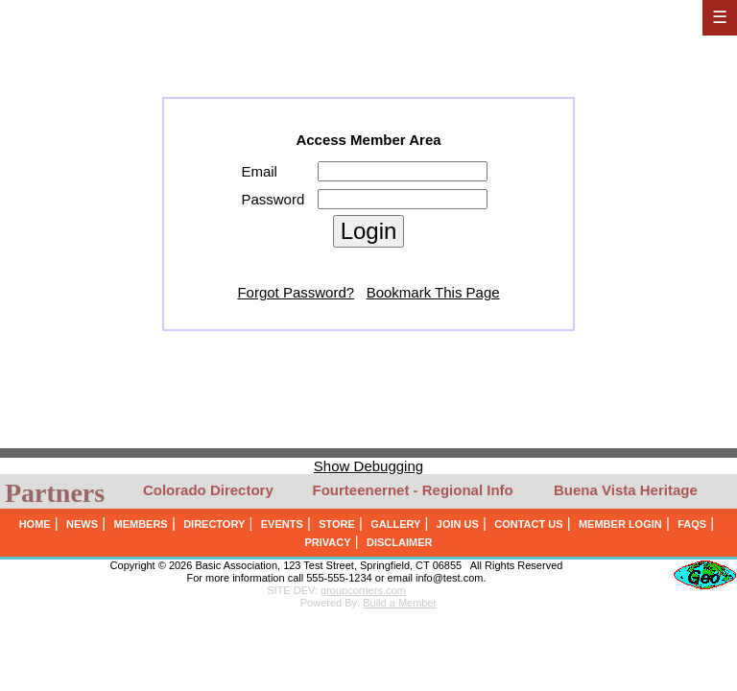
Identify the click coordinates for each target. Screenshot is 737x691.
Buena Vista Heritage (626, 490)
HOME (35, 524)
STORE (337, 524)
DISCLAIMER (399, 542)
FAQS (692, 524)
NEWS (82, 524)
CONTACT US (528, 524)
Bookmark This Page (433, 292)
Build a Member (400, 602)
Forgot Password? (295, 292)
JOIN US (458, 524)
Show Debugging (368, 466)
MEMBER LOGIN (620, 524)
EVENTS (282, 524)
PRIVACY (328, 542)
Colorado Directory (208, 490)
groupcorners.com (363, 590)
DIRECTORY (214, 524)
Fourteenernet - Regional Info (413, 490)
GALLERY (395, 524)
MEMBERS (140, 524)
